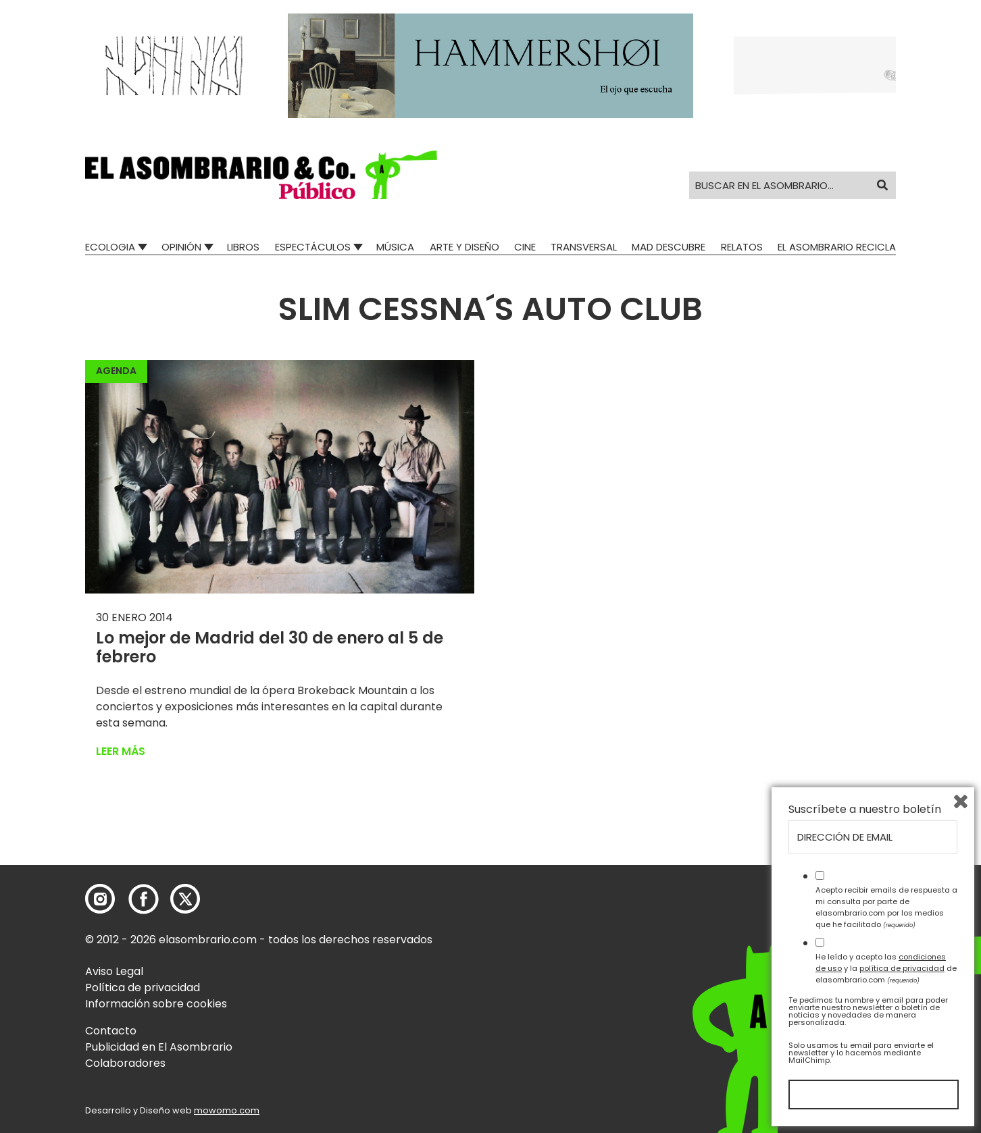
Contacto (110, 1030)
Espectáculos (313, 247)
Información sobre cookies (156, 1003)
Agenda (116, 370)
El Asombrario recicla (837, 247)
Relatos (742, 247)
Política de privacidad (142, 987)
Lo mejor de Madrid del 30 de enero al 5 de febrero (269, 647)
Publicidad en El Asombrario (158, 1047)
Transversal (584, 247)
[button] (261, 175)
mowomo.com (226, 1110)
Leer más (120, 751)
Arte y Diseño (464, 247)
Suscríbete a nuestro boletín (864, 809)
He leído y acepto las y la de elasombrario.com (886, 968)
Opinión (181, 247)
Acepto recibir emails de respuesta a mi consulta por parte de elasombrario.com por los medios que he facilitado (886, 907)
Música (395, 247)
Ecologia (110, 247)
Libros (243, 247)
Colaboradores (125, 1063)
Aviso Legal (114, 971)
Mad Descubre (668, 247)
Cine (525, 247)
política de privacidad (902, 968)
